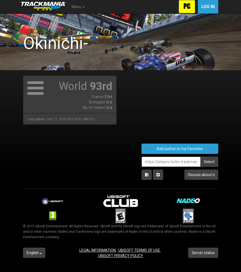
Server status (203, 253)
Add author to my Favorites (180, 149)
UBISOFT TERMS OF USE (139, 250)
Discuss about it (201, 175)
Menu (78, 7)
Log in (208, 6)
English (34, 253)
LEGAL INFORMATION (98, 250)
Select (209, 162)
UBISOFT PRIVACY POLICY (120, 256)
